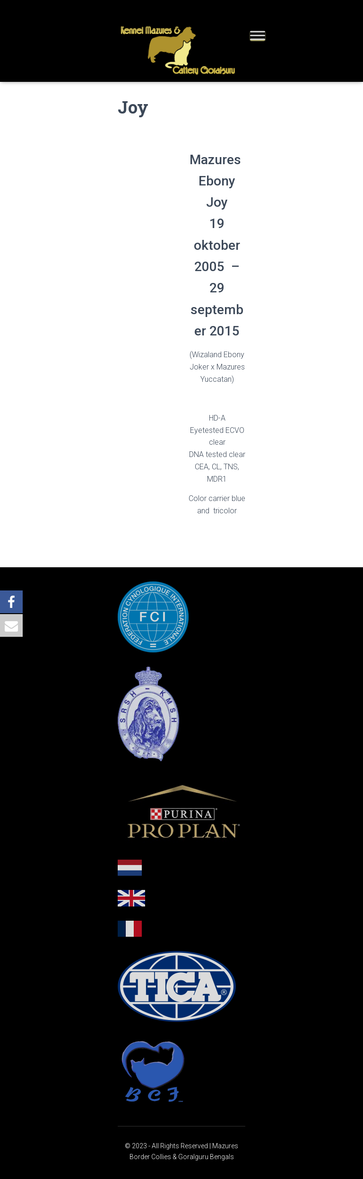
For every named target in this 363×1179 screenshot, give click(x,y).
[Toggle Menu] (257, 35)
